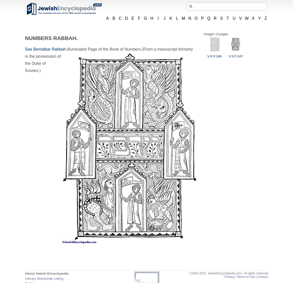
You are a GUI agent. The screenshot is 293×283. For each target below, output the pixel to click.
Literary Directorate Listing (44, 278)
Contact (263, 277)
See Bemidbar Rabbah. (46, 49)
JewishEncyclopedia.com (64, 9)
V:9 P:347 (236, 54)
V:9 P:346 (214, 54)
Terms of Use (246, 277)
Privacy (230, 277)
